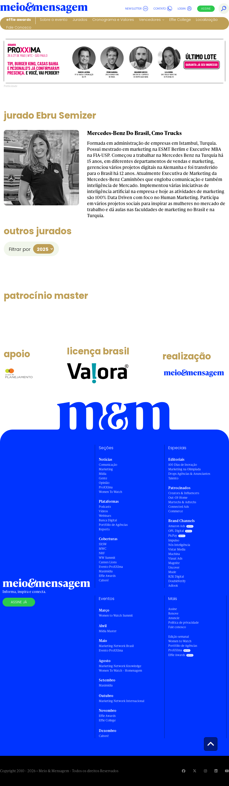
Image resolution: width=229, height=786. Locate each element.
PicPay (172, 535)
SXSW (103, 544)
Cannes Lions (108, 562)
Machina (174, 554)
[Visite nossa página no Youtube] (227, 770)
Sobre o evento (53, 19)
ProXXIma (106, 487)
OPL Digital (176, 531)
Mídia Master (108, 631)
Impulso (173, 540)
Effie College (180, 19)
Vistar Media (176, 549)
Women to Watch (179, 641)
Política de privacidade (183, 622)
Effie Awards (18, 19)
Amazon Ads (176, 526)
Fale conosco (177, 627)
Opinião (104, 483)
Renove (173, 613)
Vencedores (150, 19)
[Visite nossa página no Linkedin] (215, 770)
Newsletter (136, 8)
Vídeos (103, 511)
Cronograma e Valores (113, 19)
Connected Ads (178, 506)
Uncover (174, 567)
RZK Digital (176, 576)
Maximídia (106, 571)
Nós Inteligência (179, 545)
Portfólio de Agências (113, 525)
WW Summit (107, 558)
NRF (102, 553)
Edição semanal (178, 636)
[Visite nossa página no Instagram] (205, 770)
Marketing (106, 469)
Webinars (105, 516)
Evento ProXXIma (111, 567)
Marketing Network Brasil (116, 646)
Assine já (19, 602)
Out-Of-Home (177, 497)
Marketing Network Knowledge (120, 666)
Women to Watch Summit (116, 615)
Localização (207, 19)
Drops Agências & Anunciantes (189, 474)
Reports (104, 529)
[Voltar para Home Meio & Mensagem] (44, 9)
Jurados (79, 19)
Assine (206, 9)
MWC (102, 548)
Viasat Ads (175, 558)
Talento (173, 478)
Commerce (175, 511)
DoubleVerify (177, 581)
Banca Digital (108, 520)
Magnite (174, 563)
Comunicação (108, 465)
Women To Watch (110, 492)
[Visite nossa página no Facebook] (183, 770)
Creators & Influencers (183, 493)
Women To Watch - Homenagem (120, 670)
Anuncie (173, 618)
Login (185, 8)
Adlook (173, 585)
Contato (163, 8)
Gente (103, 478)
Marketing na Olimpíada (184, 469)
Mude (172, 572)
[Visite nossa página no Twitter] (194, 770)
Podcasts (105, 506)
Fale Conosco (18, 27)
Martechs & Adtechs (182, 502)
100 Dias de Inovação (182, 465)
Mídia (102, 474)
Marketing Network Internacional (121, 701)
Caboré (104, 580)
